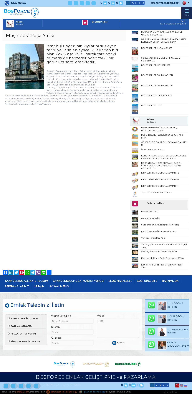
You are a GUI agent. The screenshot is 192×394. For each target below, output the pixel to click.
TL (130, 3)
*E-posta (56, 339)
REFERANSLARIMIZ (40, 287)
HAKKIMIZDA (14, 287)
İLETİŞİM (64, 287)
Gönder (118, 344)
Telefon (55, 328)
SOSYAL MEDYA (84, 287)
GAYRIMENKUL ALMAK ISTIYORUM (28, 282)
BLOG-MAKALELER (126, 282)
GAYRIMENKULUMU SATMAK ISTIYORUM (82, 282)
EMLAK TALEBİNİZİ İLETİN (163, 3)
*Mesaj (101, 317)
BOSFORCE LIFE (155, 282)
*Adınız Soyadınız (61, 317)
